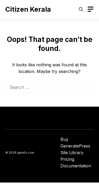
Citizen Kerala (28, 9)
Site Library (71, 152)
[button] (81, 9)
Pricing (67, 159)
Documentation (75, 165)
